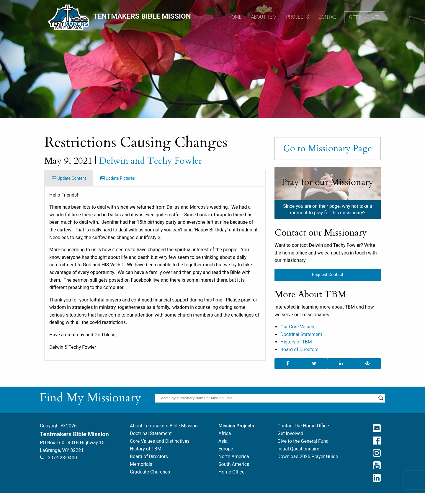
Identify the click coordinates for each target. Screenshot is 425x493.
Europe (225, 449)
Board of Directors (299, 349)
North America (233, 456)
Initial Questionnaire (298, 449)
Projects (297, 17)
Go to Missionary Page (327, 148)
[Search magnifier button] (381, 398)
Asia (223, 441)
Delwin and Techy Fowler (150, 161)
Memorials (141, 464)
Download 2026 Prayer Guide (307, 456)
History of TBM (296, 342)
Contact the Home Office (303, 426)
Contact (328, 17)
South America (233, 464)
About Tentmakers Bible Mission (164, 426)
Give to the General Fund (302, 441)
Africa (224, 433)
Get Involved (364, 17)
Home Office (231, 472)
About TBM (264, 17)
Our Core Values (297, 327)
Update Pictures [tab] (117, 178)
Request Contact (327, 274)
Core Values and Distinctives (159, 441)
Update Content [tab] (69, 178)
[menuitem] (235, 17)
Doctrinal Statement (301, 334)
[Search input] (267, 398)
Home (235, 17)
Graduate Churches (150, 472)
